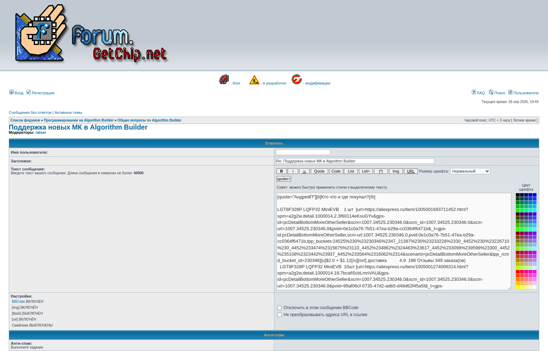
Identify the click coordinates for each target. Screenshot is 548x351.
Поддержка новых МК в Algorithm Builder (78, 127)
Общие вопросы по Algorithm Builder (149, 120)
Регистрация (40, 93)
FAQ (478, 93)
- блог (235, 83)
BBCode (18, 302)
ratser (40, 132)
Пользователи (523, 93)
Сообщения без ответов (30, 112)
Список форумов (25, 120)
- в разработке (273, 83)
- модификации (316, 83)
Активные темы (68, 112)
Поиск (497, 93)
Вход (16, 93)
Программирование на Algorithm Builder (79, 120)
